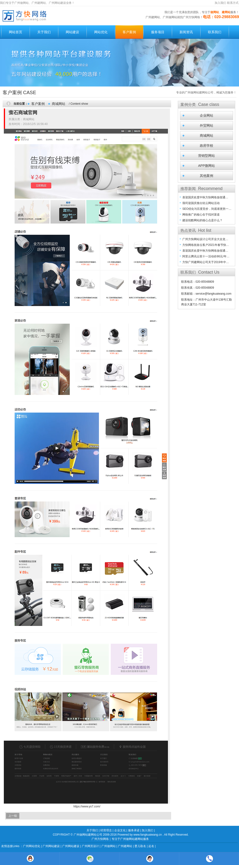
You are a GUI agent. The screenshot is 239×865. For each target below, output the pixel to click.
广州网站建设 (51, 846)
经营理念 (106, 830)
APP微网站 (206, 166)
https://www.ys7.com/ (86, 806)
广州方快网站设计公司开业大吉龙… (205, 239)
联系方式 (233, 3)
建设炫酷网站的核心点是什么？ (202, 220)
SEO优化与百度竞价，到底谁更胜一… (206, 209)
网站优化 (101, 32)
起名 (151, 846)
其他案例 (206, 176)
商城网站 (58, 104)
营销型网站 (206, 155)
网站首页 (15, 32)
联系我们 (214, 32)
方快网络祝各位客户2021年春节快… (205, 245)
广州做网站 (108, 846)
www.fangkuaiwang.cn (147, 834)
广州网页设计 (90, 846)
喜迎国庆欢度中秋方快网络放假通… (205, 197)
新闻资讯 (186, 32)
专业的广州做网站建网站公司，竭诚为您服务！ (206, 92)
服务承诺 (134, 830)
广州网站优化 (31, 846)
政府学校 (206, 145)
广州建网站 (125, 846)
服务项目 (157, 32)
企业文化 (120, 830)
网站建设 (72, 32)
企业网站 (206, 115)
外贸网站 (206, 125)
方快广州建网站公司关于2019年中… (205, 262)
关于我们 (44, 32)
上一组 (12, 815)
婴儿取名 (140, 846)
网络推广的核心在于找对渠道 (201, 214)
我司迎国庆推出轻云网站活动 (201, 203)
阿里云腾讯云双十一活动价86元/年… (205, 256)
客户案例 (129, 32)
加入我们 (220, 3)
